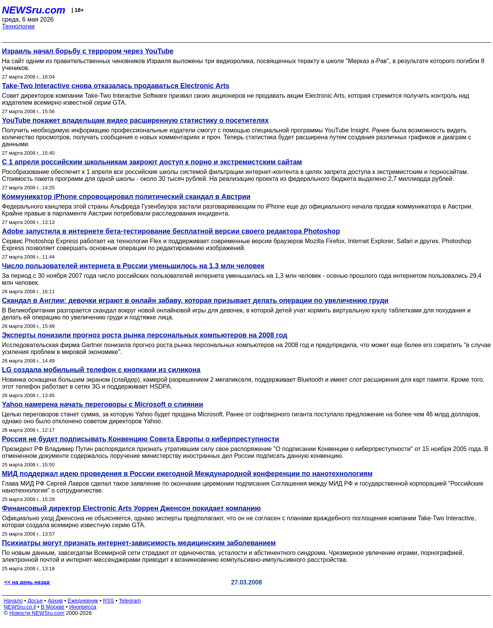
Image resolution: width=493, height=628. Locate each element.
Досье (35, 601)
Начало (13, 601)
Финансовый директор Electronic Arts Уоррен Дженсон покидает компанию (131, 508)
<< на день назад (27, 582)
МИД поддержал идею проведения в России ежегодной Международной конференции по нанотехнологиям (187, 474)
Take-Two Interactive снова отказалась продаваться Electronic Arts (116, 86)
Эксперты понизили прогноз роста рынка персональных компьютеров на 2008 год (144, 335)
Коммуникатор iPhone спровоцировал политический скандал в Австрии (126, 196)
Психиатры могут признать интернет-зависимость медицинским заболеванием (139, 543)
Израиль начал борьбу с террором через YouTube (87, 51)
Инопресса (83, 607)
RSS (108, 601)
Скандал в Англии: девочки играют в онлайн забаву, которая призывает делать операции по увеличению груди (195, 300)
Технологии (18, 26)
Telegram (130, 601)
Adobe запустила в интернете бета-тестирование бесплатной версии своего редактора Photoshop (171, 231)
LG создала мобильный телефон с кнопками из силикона (101, 370)
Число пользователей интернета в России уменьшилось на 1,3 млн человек (133, 266)
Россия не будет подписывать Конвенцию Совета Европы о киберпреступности (140, 439)
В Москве (52, 607)
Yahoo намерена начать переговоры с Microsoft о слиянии (102, 404)
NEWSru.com (33, 10)
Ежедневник (83, 601)
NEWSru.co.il (20, 607)
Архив (55, 601)
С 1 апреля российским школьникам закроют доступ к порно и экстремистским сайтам (152, 162)
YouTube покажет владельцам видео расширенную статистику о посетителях (135, 120)
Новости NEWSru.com (36, 613)
